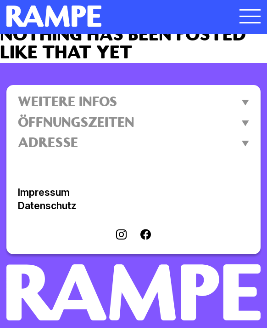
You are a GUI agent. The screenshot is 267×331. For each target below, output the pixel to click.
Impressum (44, 192)
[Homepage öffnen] (101, 16)
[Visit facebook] (145, 235)
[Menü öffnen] (250, 16)
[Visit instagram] (121, 235)
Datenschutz (47, 205)
